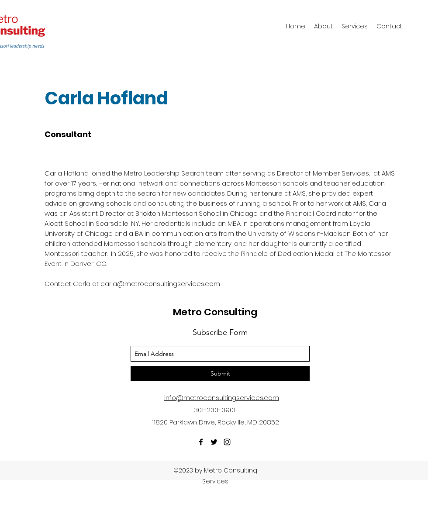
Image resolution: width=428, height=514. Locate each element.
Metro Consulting (215, 312)
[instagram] (227, 442)
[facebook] (201, 442)
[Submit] (220, 373)
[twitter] (214, 442)
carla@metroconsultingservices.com (160, 283)
